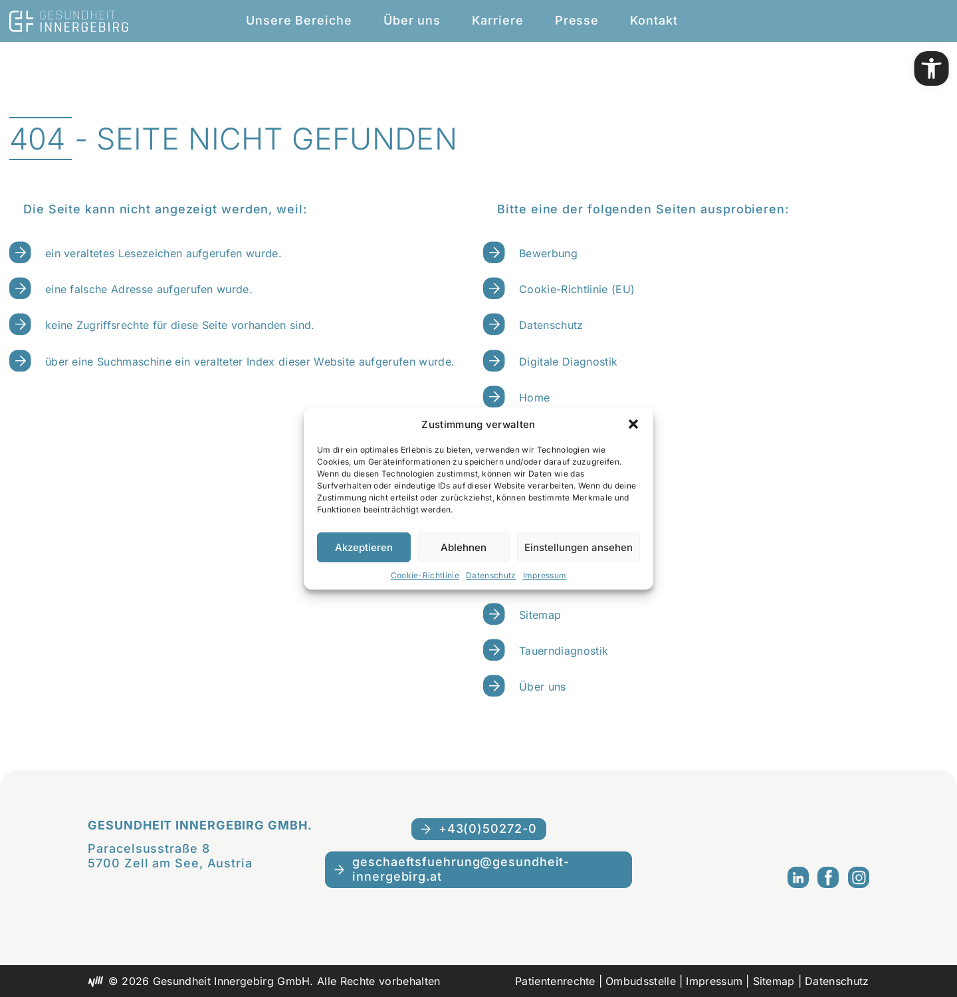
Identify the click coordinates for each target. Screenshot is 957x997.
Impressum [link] (545, 575)
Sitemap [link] (540, 614)
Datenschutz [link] (491, 575)
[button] (633, 424)
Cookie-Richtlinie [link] (425, 575)
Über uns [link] (412, 20)
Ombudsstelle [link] (640, 981)
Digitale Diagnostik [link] (568, 361)
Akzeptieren (364, 547)
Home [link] (534, 397)
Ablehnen (463, 547)
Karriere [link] (497, 20)
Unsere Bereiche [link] (299, 20)
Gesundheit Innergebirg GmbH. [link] (200, 825)
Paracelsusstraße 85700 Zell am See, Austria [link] (170, 856)
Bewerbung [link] (548, 253)
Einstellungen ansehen (578, 547)
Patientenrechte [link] (555, 981)
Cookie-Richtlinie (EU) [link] (577, 289)
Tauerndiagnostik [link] (563, 650)
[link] (931, 68)
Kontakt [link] (653, 20)
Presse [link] (577, 20)
